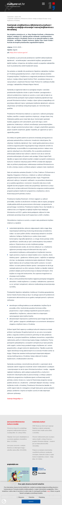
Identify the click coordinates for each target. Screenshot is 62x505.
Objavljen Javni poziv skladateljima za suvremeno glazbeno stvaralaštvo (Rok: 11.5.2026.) (18, 439)
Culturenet (10, 17)
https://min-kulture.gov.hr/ (19, 53)
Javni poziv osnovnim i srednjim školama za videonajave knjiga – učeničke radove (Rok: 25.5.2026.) (16, 448)
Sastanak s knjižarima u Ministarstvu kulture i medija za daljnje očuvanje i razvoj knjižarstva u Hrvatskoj (30, 27)
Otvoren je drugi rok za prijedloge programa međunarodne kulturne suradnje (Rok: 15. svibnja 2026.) (17, 430)
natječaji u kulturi (38, 422)
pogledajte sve (12, 464)
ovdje (48, 491)
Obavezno (21, 497)
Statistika (31, 497)
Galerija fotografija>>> (15, 399)
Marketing (42, 497)
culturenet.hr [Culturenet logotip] (16, 4)
